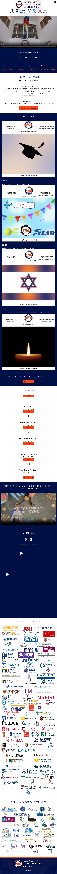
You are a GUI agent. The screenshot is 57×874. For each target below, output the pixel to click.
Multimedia (6, 65)
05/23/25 (6, 245)
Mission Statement (28, 77)
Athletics (32, 65)
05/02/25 (6, 373)
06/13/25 (6, 180)
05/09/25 (6, 309)
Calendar (28, 390)
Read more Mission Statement (28, 108)
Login (28, 871)
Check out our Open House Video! (28, 57)
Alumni (19, 65)
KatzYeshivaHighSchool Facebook (28, 544)
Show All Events (28, 477)
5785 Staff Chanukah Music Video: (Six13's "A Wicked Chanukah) (28, 487)
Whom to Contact (48, 65)
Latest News (28, 116)
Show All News (28, 382)
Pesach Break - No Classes (28, 406)
